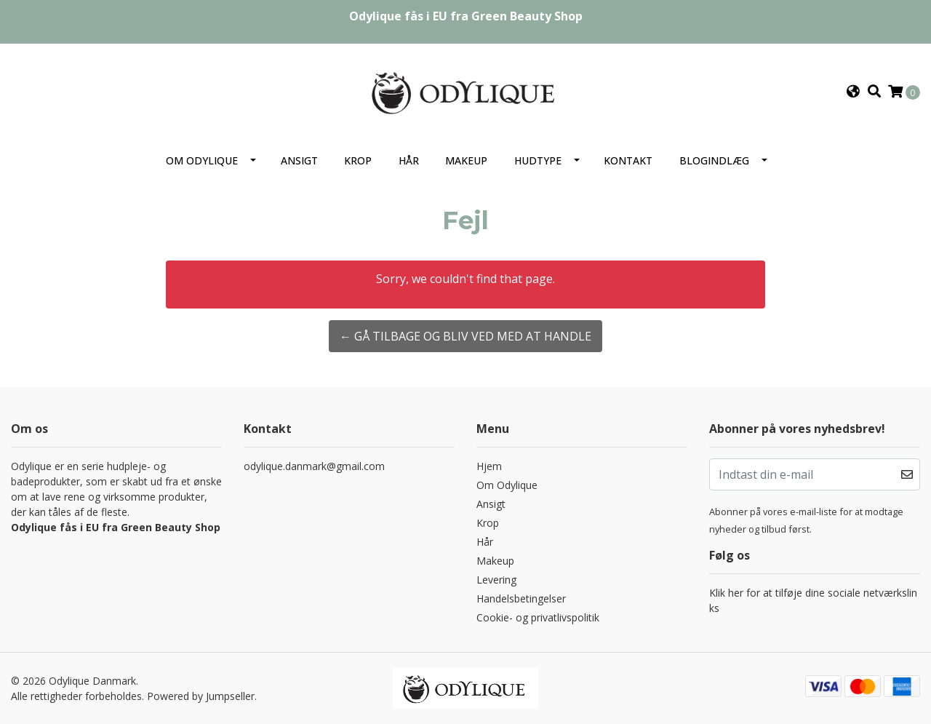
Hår (409, 160)
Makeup (466, 160)
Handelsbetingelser (521, 598)
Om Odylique (202, 160)
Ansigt (299, 160)
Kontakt (628, 160)
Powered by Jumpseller (201, 696)
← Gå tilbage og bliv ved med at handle (465, 336)
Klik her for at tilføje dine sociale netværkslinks (813, 600)
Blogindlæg (714, 160)
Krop (358, 160)
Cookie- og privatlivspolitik (537, 617)
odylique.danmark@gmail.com (314, 466)
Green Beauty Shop (527, 16)
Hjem (489, 466)
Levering (496, 579)
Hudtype (538, 160)
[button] (853, 91)
